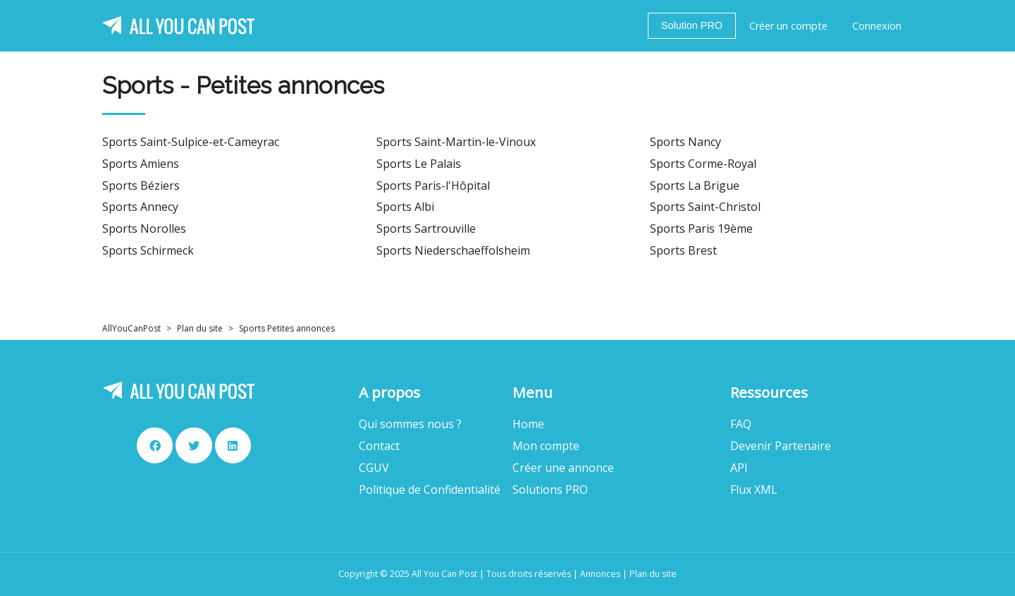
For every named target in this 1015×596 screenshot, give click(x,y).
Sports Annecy (140, 207)
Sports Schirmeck (148, 250)
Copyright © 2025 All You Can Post (407, 574)
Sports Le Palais (418, 164)
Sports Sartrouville (426, 228)
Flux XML (753, 489)
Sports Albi (405, 207)
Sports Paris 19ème (701, 228)
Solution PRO (691, 25)
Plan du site (200, 328)
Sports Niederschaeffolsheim (453, 250)
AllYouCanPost (131, 328)
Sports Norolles (144, 228)
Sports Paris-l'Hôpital (433, 185)
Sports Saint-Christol (705, 207)
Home (528, 424)
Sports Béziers (141, 185)
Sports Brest (683, 250)
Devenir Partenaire (780, 446)
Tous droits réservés (528, 574)
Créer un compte (788, 25)
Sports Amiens (140, 164)
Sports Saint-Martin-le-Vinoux (456, 142)
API (739, 468)
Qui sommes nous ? (410, 424)
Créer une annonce (563, 468)
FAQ (740, 424)
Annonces (600, 574)
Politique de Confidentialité (429, 489)
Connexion (877, 25)
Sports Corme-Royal (703, 164)
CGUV (374, 468)
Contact (379, 446)
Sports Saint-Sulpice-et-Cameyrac (190, 142)
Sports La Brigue (694, 185)
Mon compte (545, 446)
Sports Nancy (685, 142)
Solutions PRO (550, 489)
